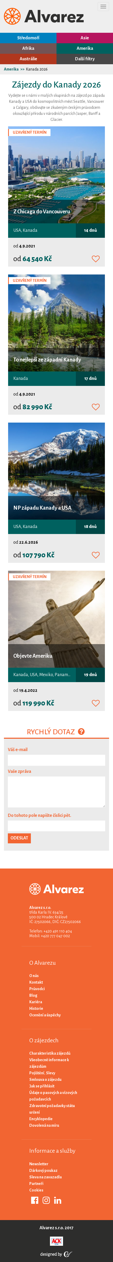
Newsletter (38, 1164)
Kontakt (36, 982)
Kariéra (35, 1002)
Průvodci (37, 989)
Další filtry (85, 59)
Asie (85, 38)
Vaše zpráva (19, 771)
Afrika (28, 48)
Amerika (85, 48)
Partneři (36, 1184)
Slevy (50, 1073)
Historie (36, 1008)
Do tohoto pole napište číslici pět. (39, 815)
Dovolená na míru (44, 1125)
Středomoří (28, 38)
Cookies (36, 1190)
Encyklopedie (41, 1119)
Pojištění (36, 1073)
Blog (33, 995)
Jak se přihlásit (41, 1086)
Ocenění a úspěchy (45, 1015)
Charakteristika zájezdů (49, 1053)
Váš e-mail (17, 749)
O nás (34, 976)
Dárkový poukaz (43, 1170)
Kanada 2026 (37, 69)
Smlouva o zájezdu (45, 1079)
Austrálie (28, 59)
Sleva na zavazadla (45, 1177)
